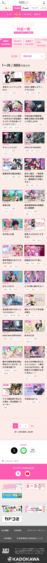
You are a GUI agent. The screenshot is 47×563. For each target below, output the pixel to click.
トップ (9, 14)
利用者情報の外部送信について (30, 538)
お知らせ (37, 14)
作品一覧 (17, 14)
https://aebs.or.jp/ (39, 553)
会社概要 (5, 530)
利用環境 (7, 538)
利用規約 (18, 530)
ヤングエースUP (8, 461)
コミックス (27, 14)
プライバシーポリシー (36, 530)
